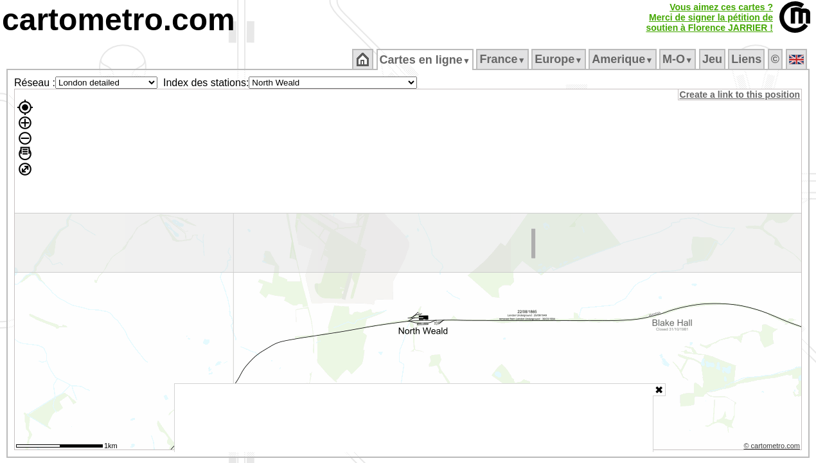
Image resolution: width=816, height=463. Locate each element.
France (503, 59)
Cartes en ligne (425, 59)
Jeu (713, 59)
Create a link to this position (740, 94)
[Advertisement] (414, 418)
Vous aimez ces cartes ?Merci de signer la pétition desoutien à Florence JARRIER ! (709, 17)
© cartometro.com (773, 447)
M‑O (679, 59)
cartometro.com (118, 20)
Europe (559, 59)
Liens (747, 59)
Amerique (623, 59)
